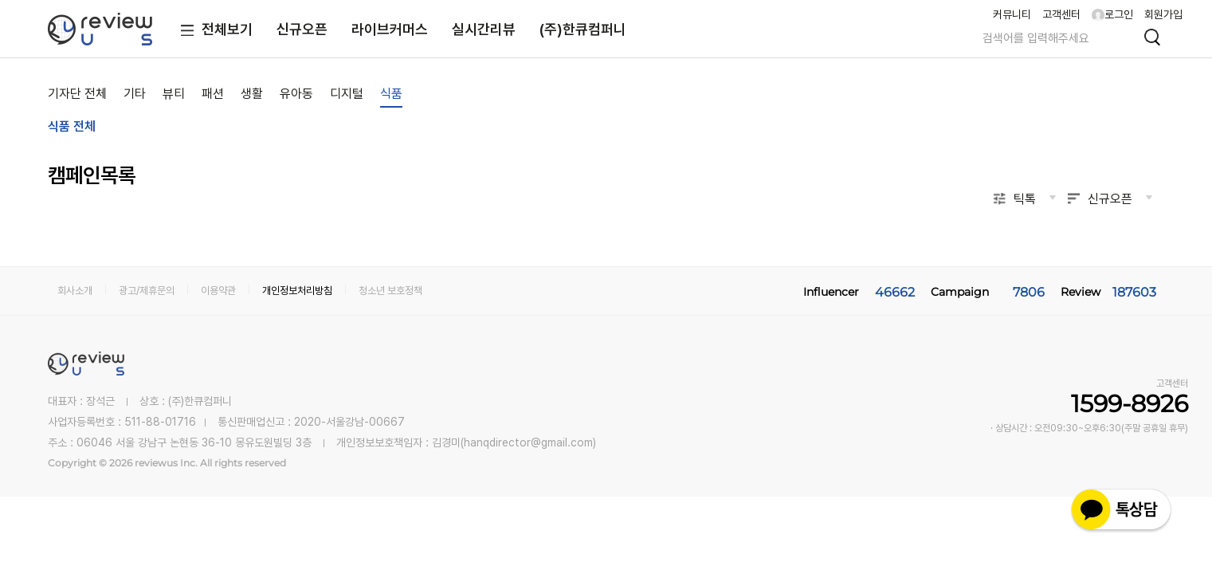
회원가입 (1163, 14)
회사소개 (74, 291)
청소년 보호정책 (390, 291)
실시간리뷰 (484, 29)
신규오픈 (302, 29)
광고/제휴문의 (147, 291)
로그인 (1112, 14)
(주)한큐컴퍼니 (582, 29)
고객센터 (1061, 14)
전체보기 (213, 31)
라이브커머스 (389, 29)
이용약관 (218, 291)
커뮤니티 (1012, 14)
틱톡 (1025, 198)
